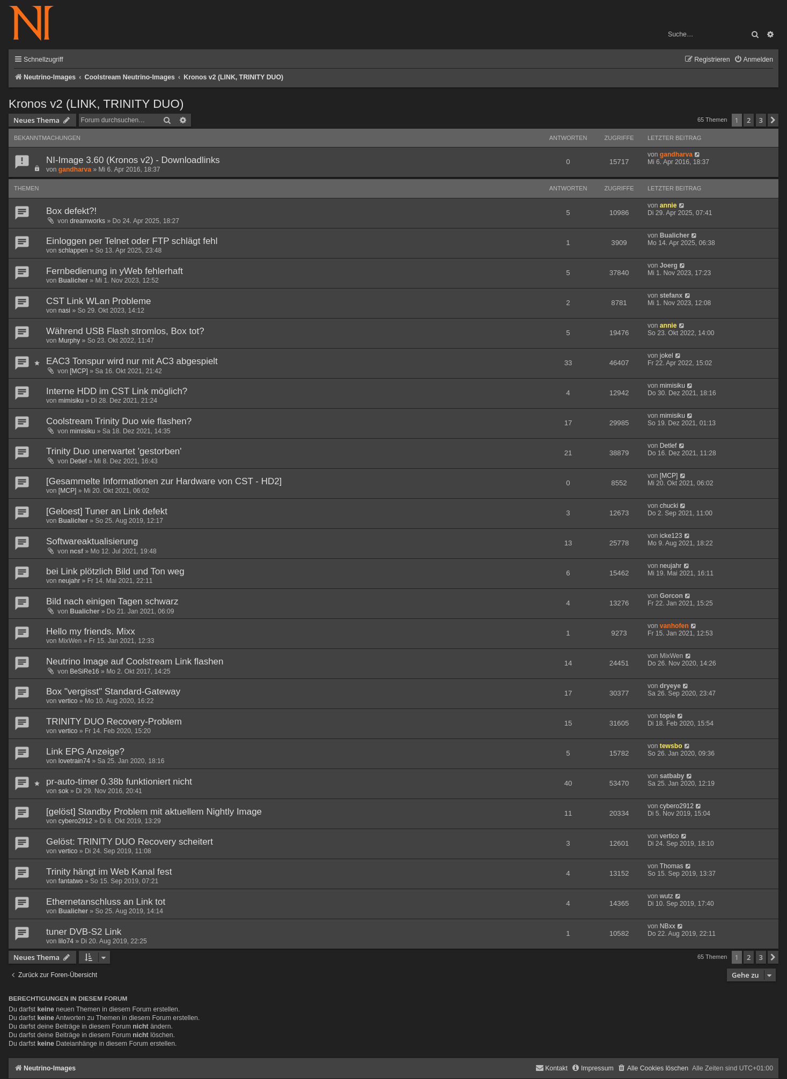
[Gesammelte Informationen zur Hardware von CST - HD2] (164, 481)
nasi (64, 310)
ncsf (76, 551)
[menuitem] (753, 60)
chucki (669, 505)
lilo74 (65, 941)
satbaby (672, 776)
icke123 (671, 536)
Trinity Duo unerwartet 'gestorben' (114, 451)
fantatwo (70, 881)
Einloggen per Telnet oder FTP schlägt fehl (132, 241)
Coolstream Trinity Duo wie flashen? (119, 421)
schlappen (73, 250)
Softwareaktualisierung (92, 541)
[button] (773, 120)
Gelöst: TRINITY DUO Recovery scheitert (129, 842)
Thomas (671, 866)
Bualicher (674, 235)
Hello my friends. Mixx (90, 631)
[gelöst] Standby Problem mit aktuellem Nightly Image (154, 812)
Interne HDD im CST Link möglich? (116, 391)
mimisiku (71, 400)
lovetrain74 (74, 761)
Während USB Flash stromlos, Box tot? (125, 331)
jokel (666, 355)
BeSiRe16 (84, 671)
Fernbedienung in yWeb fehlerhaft (114, 271)
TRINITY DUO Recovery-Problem (114, 721)
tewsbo (671, 746)
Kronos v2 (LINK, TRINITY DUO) (96, 103)
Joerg (669, 265)
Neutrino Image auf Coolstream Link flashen (134, 661)
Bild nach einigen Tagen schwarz (112, 601)
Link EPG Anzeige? (85, 752)
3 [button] (761, 120)
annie (668, 205)
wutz (666, 896)
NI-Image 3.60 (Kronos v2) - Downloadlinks (133, 160)
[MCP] (79, 371)
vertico (68, 701)
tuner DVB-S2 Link (83, 932)
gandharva (74, 169)
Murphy (69, 340)
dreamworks (87, 221)
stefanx (671, 295)
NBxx (667, 926)
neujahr (69, 581)
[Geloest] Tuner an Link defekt (106, 511)
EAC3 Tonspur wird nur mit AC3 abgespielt (132, 361)
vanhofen (674, 626)
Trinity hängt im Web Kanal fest (109, 872)
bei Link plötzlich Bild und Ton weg (115, 571)
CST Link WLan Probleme (98, 301)
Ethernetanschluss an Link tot (105, 902)
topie (667, 716)
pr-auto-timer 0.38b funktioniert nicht (119, 782)
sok (63, 791)
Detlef (78, 461)
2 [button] (749, 120)
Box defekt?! (71, 211)
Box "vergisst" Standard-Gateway (113, 691)
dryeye (670, 686)
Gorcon (671, 596)
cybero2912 (75, 821)
